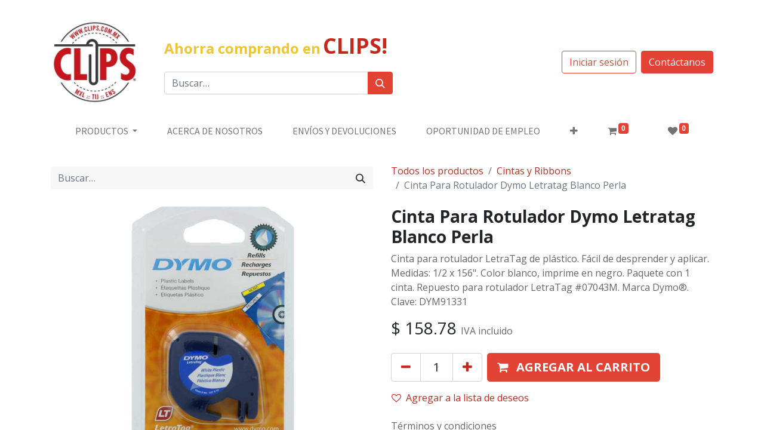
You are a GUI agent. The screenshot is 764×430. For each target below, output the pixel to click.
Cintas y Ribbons (534, 170)
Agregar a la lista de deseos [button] (460, 397)
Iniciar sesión (599, 62)
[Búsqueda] (380, 83)
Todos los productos (437, 170)
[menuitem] (215, 130)
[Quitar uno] (406, 367)
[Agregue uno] (467, 367)
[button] (574, 130)
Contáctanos (677, 62)
